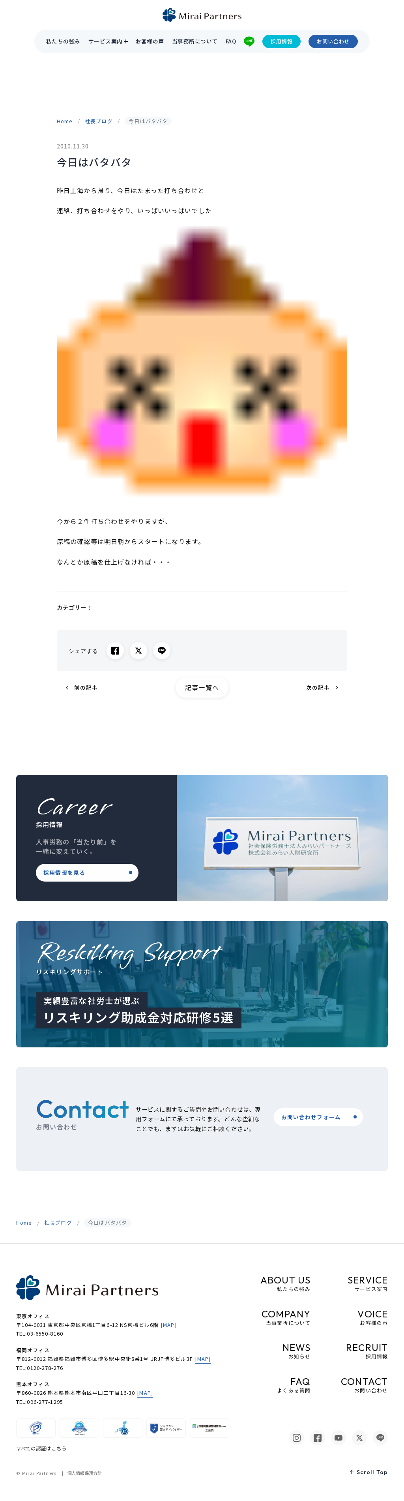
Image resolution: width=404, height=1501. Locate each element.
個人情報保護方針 (84, 1473)
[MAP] (169, 1324)
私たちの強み (63, 41)
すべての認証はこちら (41, 1448)
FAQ (231, 41)
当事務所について (195, 41)
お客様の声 (150, 41)
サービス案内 (105, 41)
